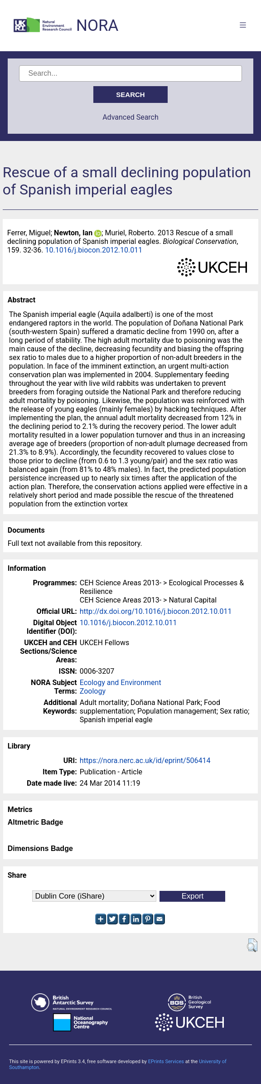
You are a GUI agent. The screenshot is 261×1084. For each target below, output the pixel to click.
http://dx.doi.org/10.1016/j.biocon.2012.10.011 (156, 611)
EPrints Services (166, 1062)
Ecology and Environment (120, 682)
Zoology (93, 691)
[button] (252, 945)
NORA (97, 25)
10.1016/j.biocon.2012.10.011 (94, 250)
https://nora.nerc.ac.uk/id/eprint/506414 (145, 760)
